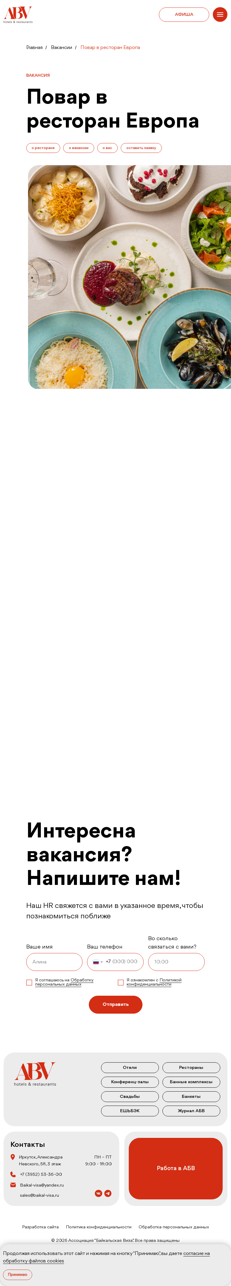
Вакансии (61, 47)
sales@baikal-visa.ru (39, 1195)
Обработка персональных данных (174, 1227)
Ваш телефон (105, 947)
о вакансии (79, 148)
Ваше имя (39, 947)
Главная (34, 47)
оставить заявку (142, 148)
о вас (108, 148)
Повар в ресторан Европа (110, 47)
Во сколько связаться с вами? (172, 943)
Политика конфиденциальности (98, 1227)
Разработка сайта (40, 1227)
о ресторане (43, 148)
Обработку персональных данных (64, 982)
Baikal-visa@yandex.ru (42, 1185)
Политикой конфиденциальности (154, 982)
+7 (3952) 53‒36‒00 (41, 1175)
